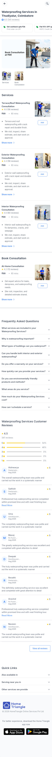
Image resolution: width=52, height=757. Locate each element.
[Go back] (4, 3)
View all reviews (40, 648)
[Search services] (47, 3)
